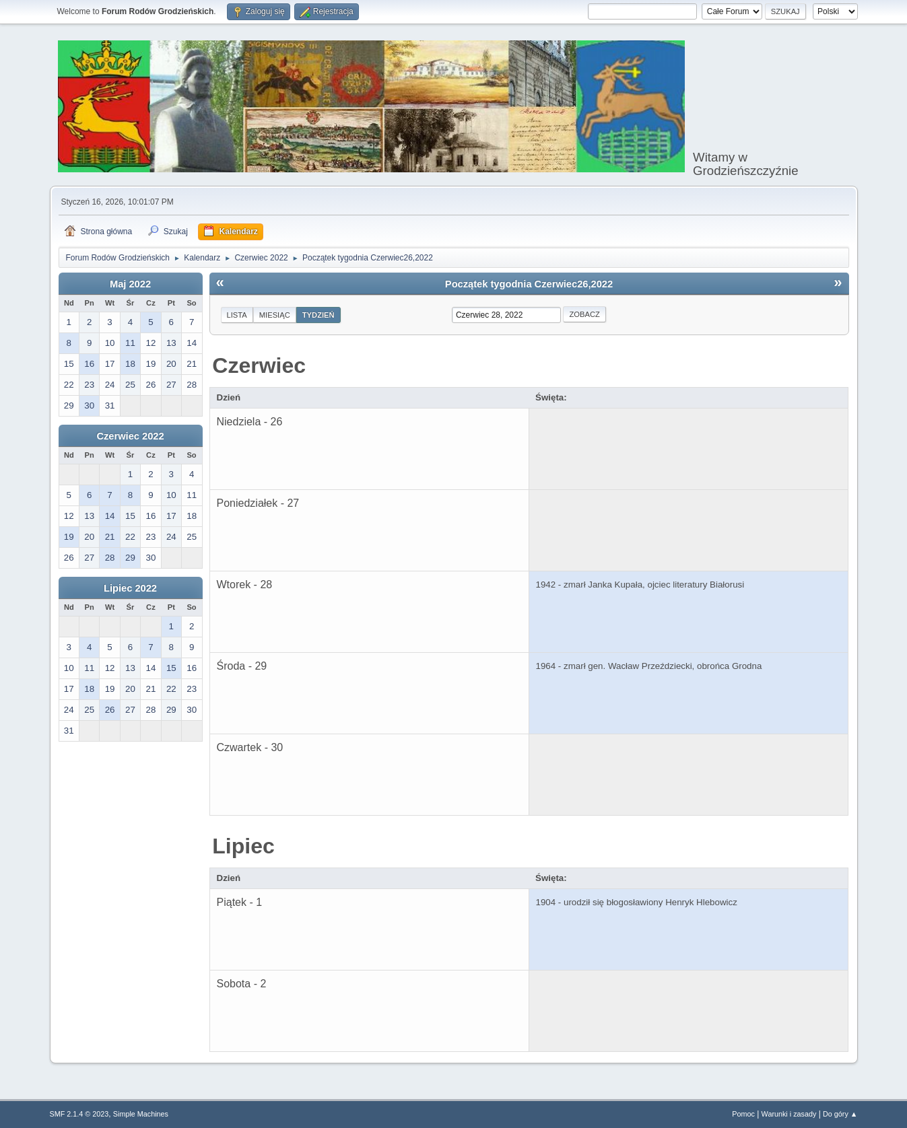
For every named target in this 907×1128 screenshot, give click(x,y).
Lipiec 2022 (130, 588)
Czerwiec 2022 (130, 436)
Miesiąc (274, 315)
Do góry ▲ (840, 1114)
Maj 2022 (130, 284)
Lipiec (243, 846)
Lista (237, 315)
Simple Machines (140, 1114)
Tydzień (318, 315)
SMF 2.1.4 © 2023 (79, 1114)
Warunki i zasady (789, 1114)
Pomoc (743, 1114)
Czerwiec (259, 365)
